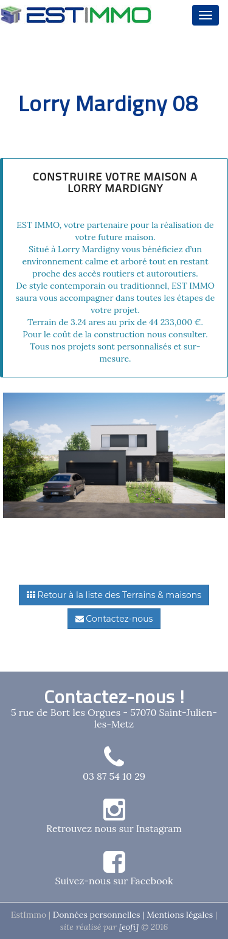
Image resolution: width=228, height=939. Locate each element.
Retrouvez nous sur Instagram (114, 828)
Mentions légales (180, 914)
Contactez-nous (114, 618)
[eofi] (130, 926)
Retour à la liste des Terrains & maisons (114, 595)
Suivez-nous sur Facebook (114, 881)
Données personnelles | (100, 914)
